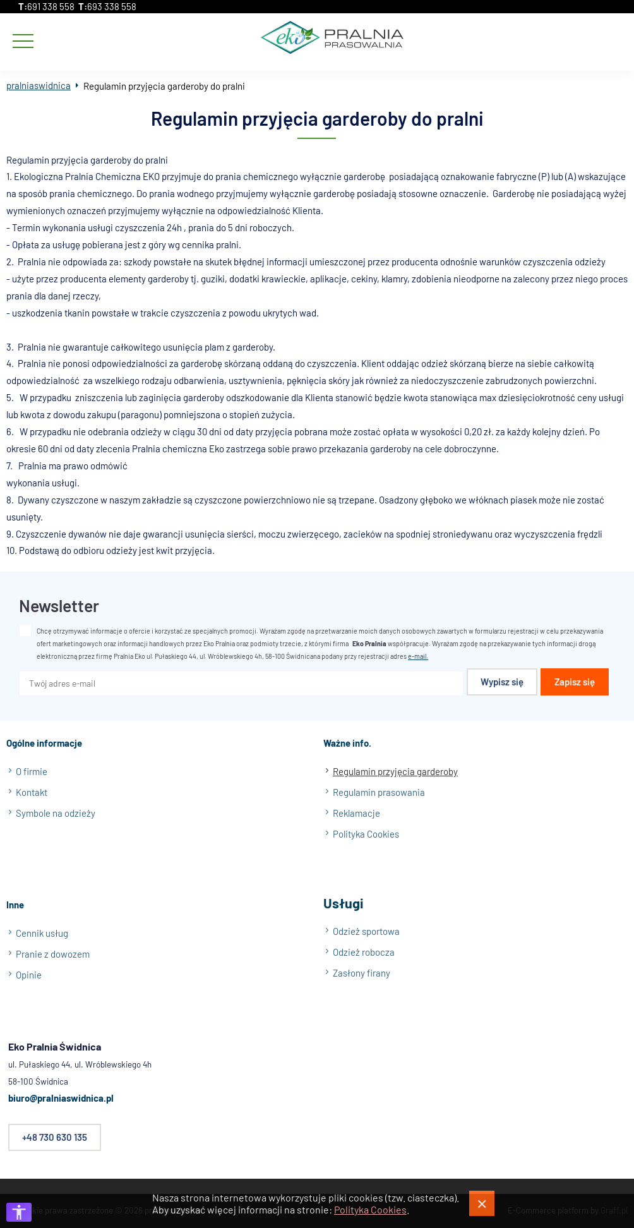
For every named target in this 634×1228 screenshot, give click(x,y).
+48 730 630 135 (54, 1137)
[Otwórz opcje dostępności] (19, 1212)
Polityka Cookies (370, 1209)
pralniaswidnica (38, 85)
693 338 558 (111, 6)
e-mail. (418, 657)
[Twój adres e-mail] (241, 684)
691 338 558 (51, 6)
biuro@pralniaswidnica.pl (61, 1098)
